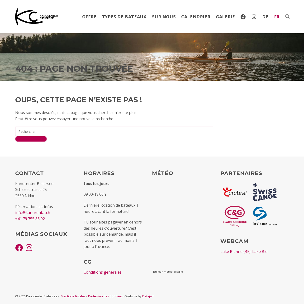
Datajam (148, 296)
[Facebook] (19, 248)
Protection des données (105, 296)
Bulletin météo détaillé (168, 271)
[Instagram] (29, 248)
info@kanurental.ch (32, 212)
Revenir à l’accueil (31, 139)
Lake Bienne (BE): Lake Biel (244, 251)
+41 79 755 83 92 (30, 218)
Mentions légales (73, 296)
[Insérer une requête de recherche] (114, 131)
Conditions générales (103, 272)
